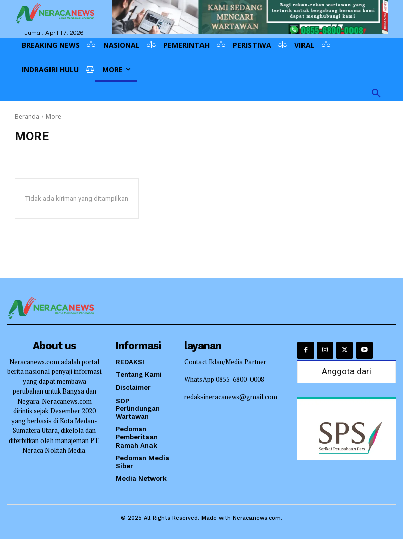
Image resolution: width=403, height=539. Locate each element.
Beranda (27, 116)
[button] (376, 94)
